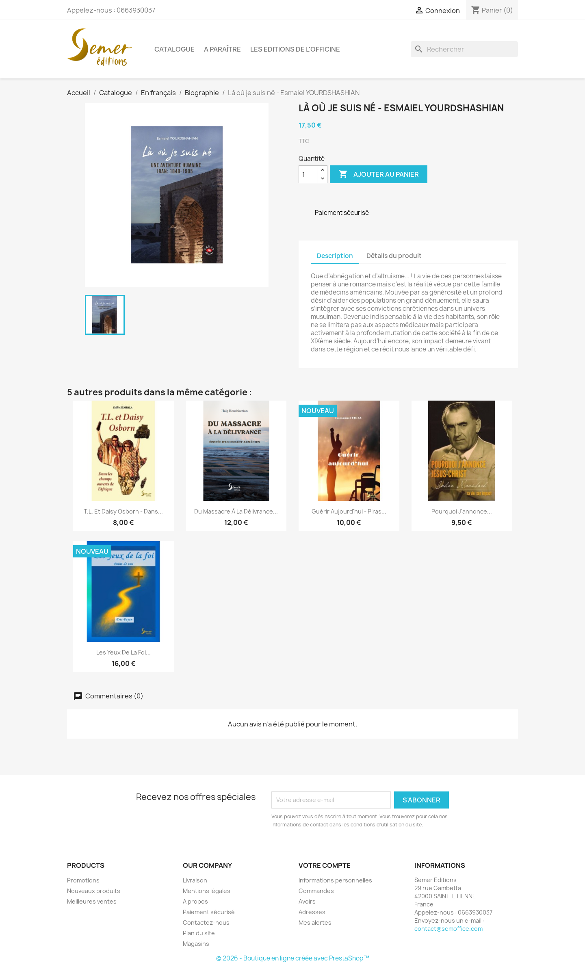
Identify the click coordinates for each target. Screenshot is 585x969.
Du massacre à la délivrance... (236, 511)
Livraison (195, 880)
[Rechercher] (464, 49)
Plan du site (199, 933)
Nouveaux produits (93, 891)
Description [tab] (335, 255)
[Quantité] (308, 174)
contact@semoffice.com (448, 928)
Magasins (196, 943)
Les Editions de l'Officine (295, 49)
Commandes (316, 891)
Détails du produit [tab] (394, 255)
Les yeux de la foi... (123, 652)
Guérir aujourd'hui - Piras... (349, 511)
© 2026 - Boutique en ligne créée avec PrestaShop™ (292, 958)
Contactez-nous (206, 922)
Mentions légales (206, 891)
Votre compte (325, 865)
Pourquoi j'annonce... (461, 511)
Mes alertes (315, 922)
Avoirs (307, 901)
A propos (195, 901)
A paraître (222, 49)
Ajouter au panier (378, 174)
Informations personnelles (335, 880)
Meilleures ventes (92, 901)
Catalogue (174, 49)
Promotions (83, 880)
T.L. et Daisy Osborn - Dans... (123, 511)
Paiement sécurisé (209, 912)
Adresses (312, 912)
